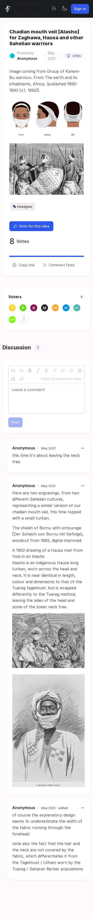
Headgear (22, 206)
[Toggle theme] (64, 9)
